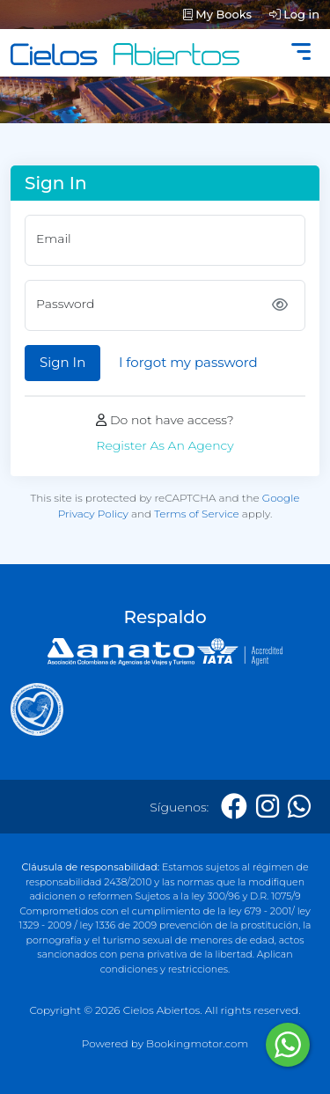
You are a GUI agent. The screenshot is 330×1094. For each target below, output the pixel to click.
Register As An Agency (164, 445)
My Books (217, 14)
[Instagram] (267, 806)
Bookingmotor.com (197, 1043)
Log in (294, 14)
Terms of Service (196, 513)
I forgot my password (188, 362)
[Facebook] (234, 806)
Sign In (62, 362)
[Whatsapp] (299, 806)
